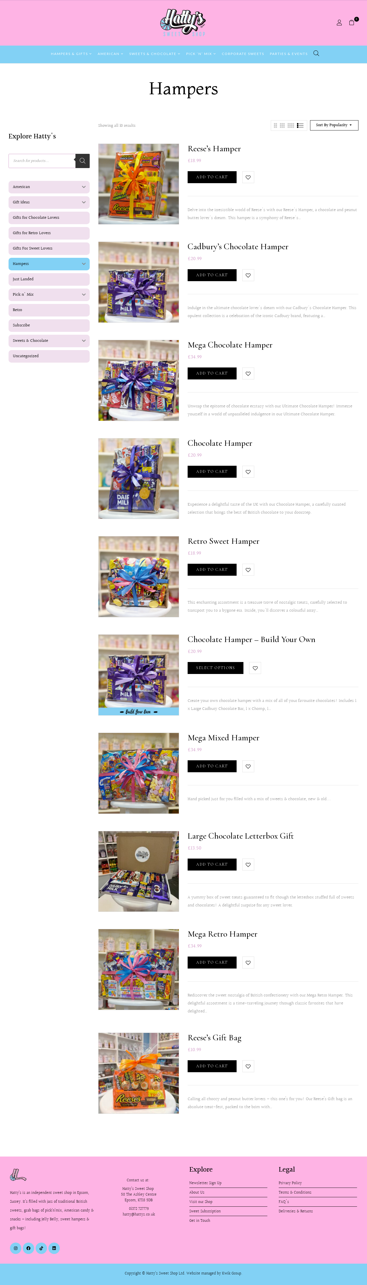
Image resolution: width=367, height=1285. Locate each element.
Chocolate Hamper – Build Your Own (251, 639)
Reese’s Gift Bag (214, 1037)
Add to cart (212, 177)
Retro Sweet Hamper (223, 541)
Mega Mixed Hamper (223, 737)
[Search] (82, 161)
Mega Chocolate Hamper (230, 345)
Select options (215, 667)
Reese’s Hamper (214, 148)
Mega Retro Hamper (222, 934)
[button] (353, 23)
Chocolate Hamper (220, 443)
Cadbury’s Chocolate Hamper (238, 246)
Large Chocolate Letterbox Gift (241, 836)
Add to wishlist (248, 177)
